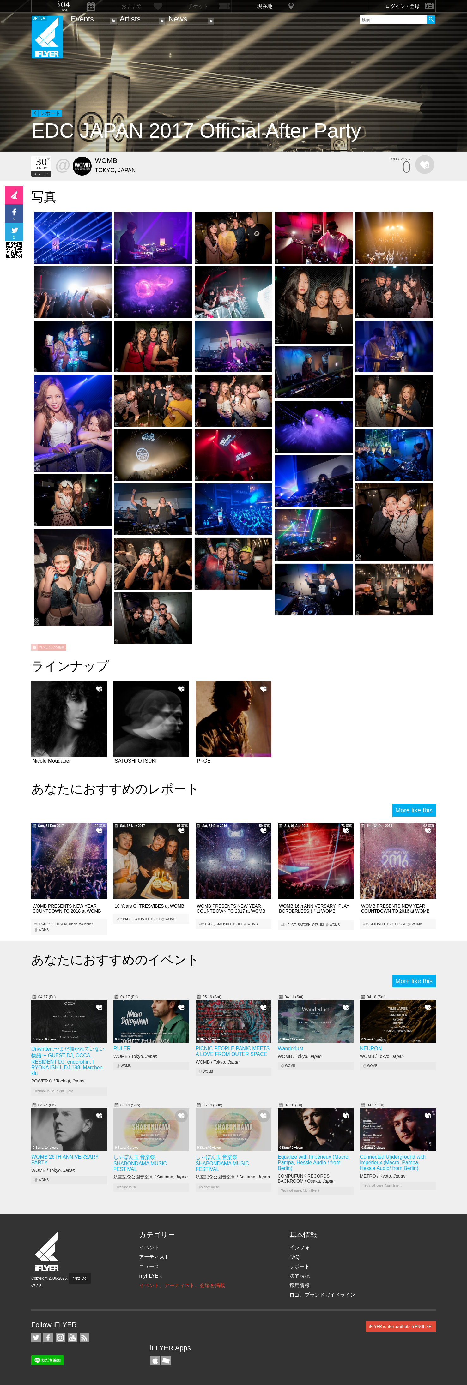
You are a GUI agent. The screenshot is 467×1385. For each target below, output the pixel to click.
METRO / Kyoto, (382, 1175)
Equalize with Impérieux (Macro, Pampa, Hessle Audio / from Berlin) (314, 1162)
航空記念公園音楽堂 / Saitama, (150, 1176)
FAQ (294, 1257)
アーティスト (154, 1257)
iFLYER (47, 1251)
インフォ (299, 1247)
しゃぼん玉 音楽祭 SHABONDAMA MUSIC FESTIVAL (140, 1163)
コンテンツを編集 (51, 647)
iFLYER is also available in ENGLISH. (401, 1326)
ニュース (149, 1266)
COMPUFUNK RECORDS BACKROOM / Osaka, (306, 1178)
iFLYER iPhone (155, 1360)
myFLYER (150, 1276)
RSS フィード (84, 1337)
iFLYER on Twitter (36, 1337)
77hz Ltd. (80, 1278)
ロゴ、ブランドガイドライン (322, 1295)
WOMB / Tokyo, (135, 1056)
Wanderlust (290, 1048)
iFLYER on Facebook (48, 1337)
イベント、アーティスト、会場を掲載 (182, 1285)
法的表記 (299, 1276)
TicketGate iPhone (166, 1360)
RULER (121, 1048)
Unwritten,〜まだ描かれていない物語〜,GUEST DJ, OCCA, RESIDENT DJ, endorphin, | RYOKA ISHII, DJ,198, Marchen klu (68, 1061)
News (177, 19)
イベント (149, 1247)
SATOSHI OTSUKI (54, 924)
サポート (299, 1266)
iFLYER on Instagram (60, 1337)
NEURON (371, 1048)
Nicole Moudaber (81, 924)
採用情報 (299, 1285)
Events (82, 19)
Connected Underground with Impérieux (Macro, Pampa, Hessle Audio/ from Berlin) (393, 1162)
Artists (130, 19)
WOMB (44, 930)
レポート (50, 113)
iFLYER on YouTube (72, 1337)
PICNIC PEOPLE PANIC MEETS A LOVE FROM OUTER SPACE (233, 1051)
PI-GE (127, 919)
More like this (414, 810)
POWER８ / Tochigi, (57, 1080)
